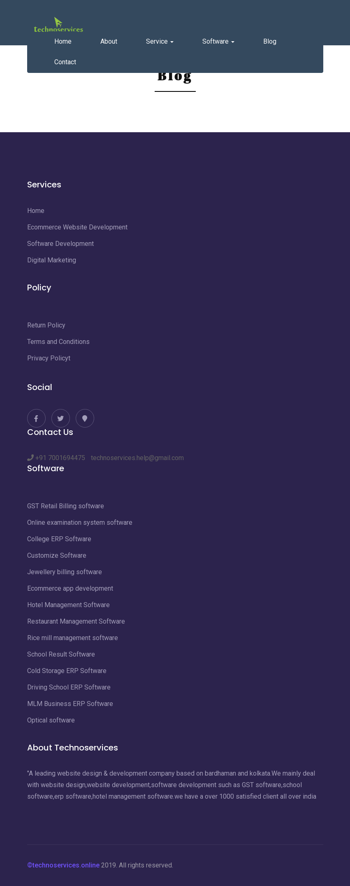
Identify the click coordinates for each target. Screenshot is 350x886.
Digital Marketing (51, 260)
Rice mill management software (72, 638)
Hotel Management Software (68, 605)
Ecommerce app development (70, 588)
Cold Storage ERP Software (67, 671)
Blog (269, 41)
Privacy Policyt (48, 358)
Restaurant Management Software (76, 621)
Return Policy (46, 325)
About (108, 41)
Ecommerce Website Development (77, 227)
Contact (65, 62)
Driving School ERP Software (69, 687)
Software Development (60, 244)
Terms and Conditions (58, 342)
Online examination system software (79, 522)
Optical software (51, 720)
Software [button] (218, 41)
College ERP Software (59, 539)
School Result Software (61, 654)
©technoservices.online (63, 865)
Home (63, 41)
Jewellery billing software (64, 572)
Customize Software (56, 555)
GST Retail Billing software (65, 506)
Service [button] (160, 41)
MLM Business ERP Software (70, 704)
